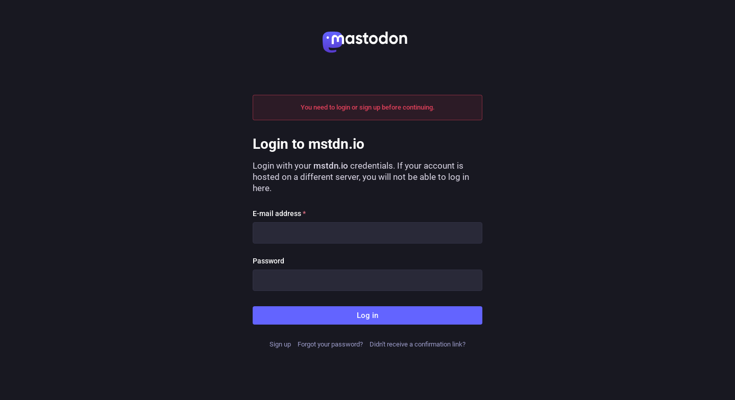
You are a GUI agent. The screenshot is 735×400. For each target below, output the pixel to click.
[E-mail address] (367, 233)
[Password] (367, 280)
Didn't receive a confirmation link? (417, 344)
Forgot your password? (330, 344)
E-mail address (279, 213)
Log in (367, 315)
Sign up (280, 344)
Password (268, 261)
